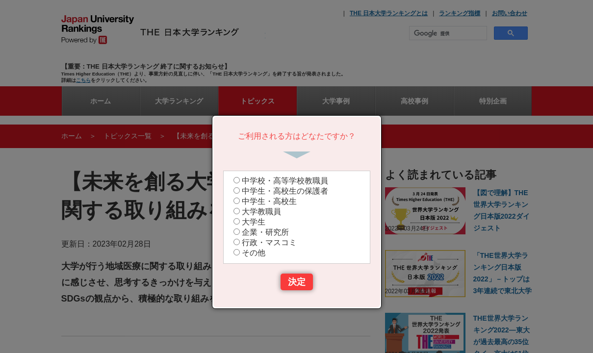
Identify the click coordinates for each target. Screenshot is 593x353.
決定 (297, 282)
